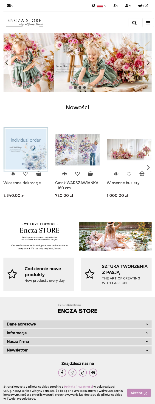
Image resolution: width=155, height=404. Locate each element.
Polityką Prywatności (78, 386)
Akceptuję (139, 393)
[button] (143, 6)
